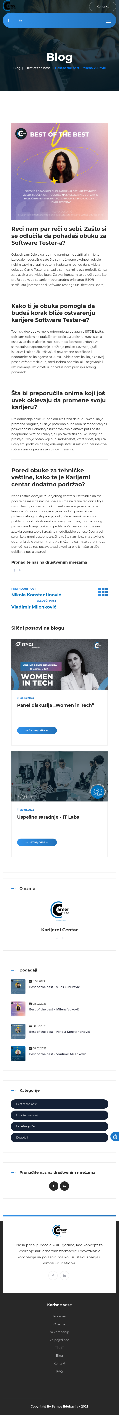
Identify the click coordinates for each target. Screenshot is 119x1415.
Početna (59, 1316)
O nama (59, 1324)
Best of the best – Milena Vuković (54, 1009)
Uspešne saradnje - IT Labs (48, 817)
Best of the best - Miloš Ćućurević (54, 987)
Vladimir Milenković (33, 607)
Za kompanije (59, 1332)
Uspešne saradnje (27, 1115)
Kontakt (59, 1363)
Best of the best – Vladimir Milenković (57, 1054)
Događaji (22, 1137)
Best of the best (38, 68)
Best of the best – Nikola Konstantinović (59, 1031)
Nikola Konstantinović (36, 595)
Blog (16, 68)
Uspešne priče (25, 1126)
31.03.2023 (25, 698)
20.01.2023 (25, 810)
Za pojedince (59, 1340)
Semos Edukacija (65, 1406)
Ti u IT (59, 1348)
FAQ (59, 1371)
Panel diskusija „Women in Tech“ (55, 705)
